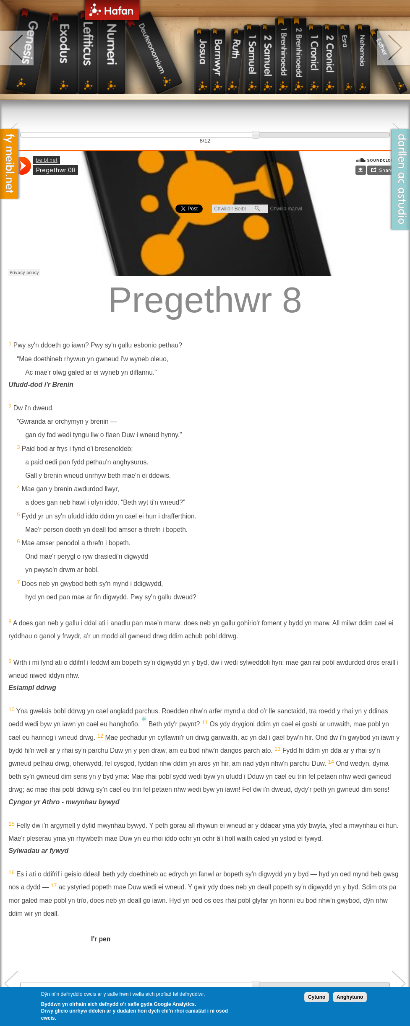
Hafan (112, 11)
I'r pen (100, 939)
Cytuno (316, 997)
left (17, 48)
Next (399, 983)
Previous (11, 983)
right (393, 48)
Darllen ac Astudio (401, 179)
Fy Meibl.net (9, 164)
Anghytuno (350, 997)
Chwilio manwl (286, 209)
